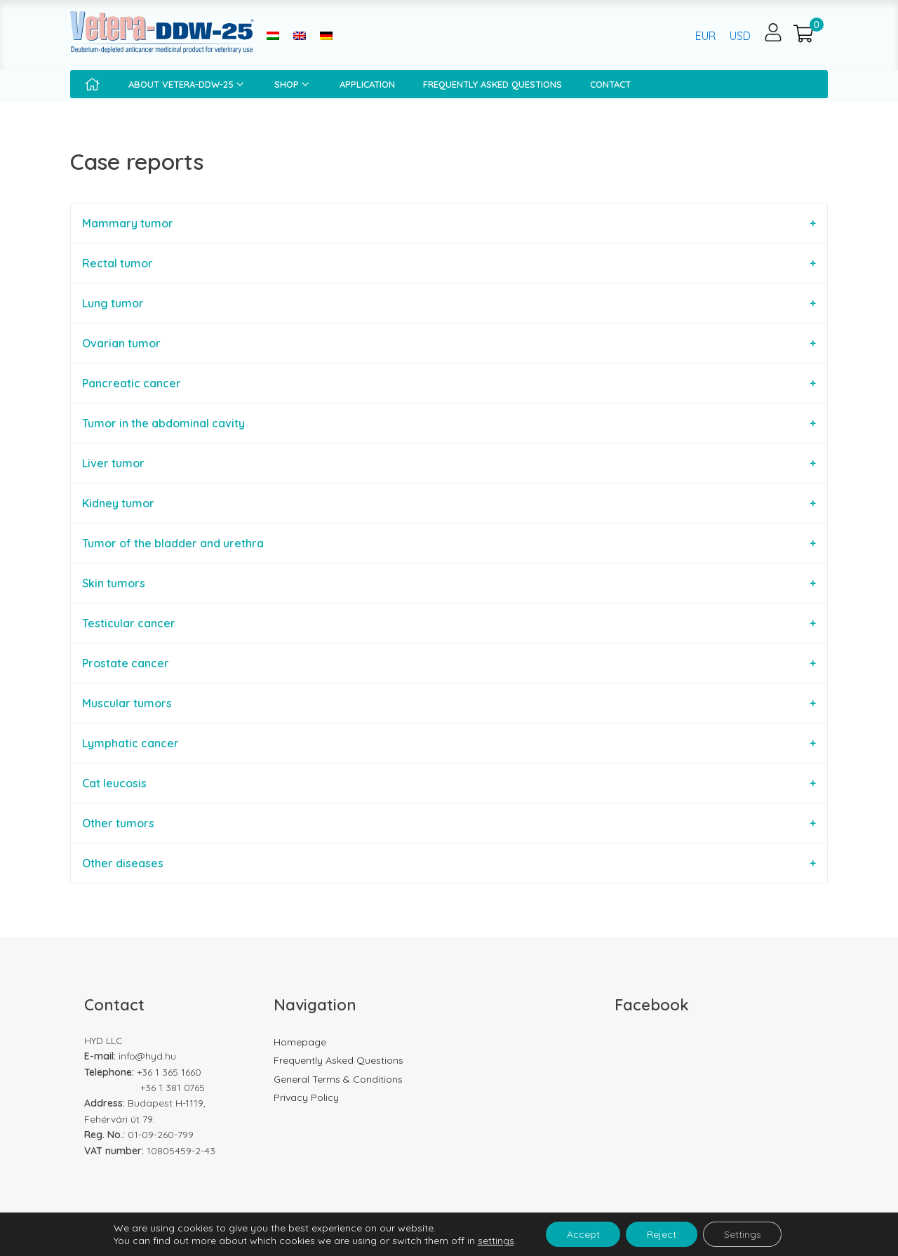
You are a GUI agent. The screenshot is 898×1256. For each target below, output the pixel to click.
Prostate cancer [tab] (125, 663)
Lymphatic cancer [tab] (130, 743)
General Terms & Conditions (338, 1079)
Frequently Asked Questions (492, 84)
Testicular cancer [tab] (128, 623)
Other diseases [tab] (122, 863)
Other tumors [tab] (118, 823)
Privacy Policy (306, 1097)
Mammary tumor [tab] (127, 223)
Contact (610, 84)
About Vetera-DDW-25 (187, 84)
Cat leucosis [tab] (114, 783)
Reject (661, 1234)
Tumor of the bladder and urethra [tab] (173, 543)
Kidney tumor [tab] (118, 503)
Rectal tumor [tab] (117, 263)
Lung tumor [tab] (113, 303)
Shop (292, 84)
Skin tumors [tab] (113, 583)
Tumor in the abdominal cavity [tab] (163, 423)
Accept (582, 1234)
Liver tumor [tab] (113, 463)
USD (740, 36)
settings (495, 1240)
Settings (742, 1234)
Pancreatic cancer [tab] (131, 383)
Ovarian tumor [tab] (121, 343)
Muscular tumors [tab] (127, 703)
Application (367, 84)
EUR (705, 36)
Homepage (300, 1042)
